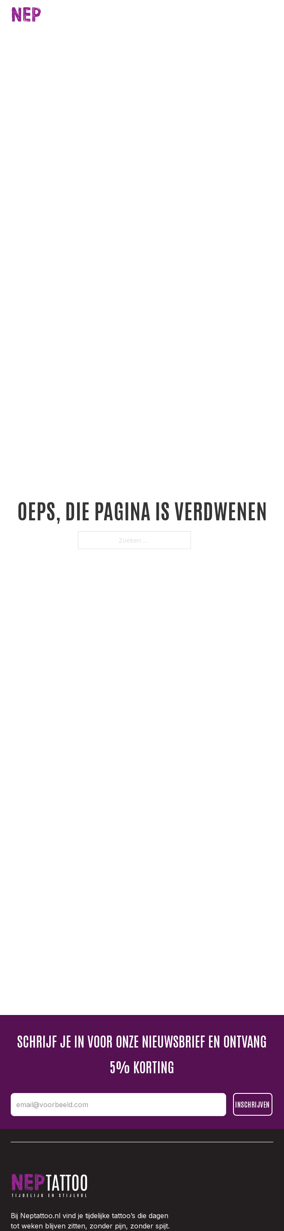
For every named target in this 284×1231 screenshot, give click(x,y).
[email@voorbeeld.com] (118, 1104)
